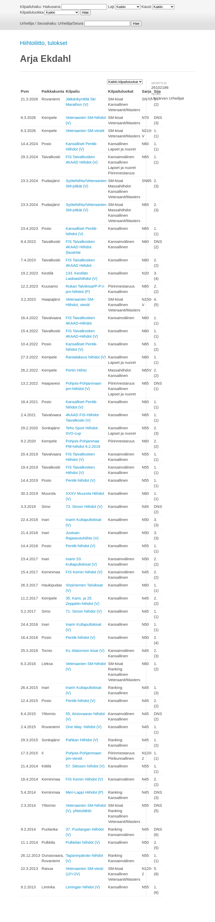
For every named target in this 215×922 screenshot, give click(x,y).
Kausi (146, 6)
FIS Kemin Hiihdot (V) (84, 779)
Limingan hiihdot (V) (83, 887)
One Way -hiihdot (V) (84, 727)
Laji (111, 6)
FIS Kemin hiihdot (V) (84, 572)
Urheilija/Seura (70, 23)
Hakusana (52, 6)
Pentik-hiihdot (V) (80, 480)
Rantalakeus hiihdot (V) (86, 357)
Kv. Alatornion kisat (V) (85, 650)
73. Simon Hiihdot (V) (84, 506)
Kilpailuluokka (32, 12)
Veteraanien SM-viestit (85, 130)
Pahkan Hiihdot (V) (82, 740)
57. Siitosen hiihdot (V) (85, 766)
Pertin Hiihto (76, 370)
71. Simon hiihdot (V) (84, 611)
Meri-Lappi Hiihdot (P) (84, 792)
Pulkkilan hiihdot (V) (83, 842)
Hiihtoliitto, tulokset (43, 43)
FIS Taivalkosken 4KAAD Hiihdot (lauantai (80, 246)
